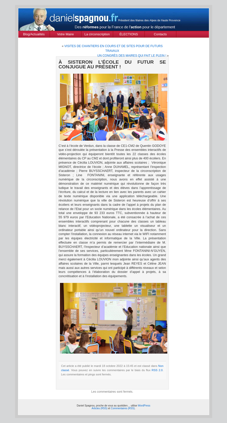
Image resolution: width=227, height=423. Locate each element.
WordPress (144, 405)
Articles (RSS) (99, 408)
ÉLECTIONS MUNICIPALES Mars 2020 (129, 34)
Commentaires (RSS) (123, 408)
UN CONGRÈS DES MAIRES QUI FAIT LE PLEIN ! (131, 55)
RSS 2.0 (157, 370)
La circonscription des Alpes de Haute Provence (97, 34)
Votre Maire (65, 34)
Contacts (160, 34)
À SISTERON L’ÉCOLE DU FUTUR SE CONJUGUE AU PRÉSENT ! (112, 64)
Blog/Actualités (34, 34)
